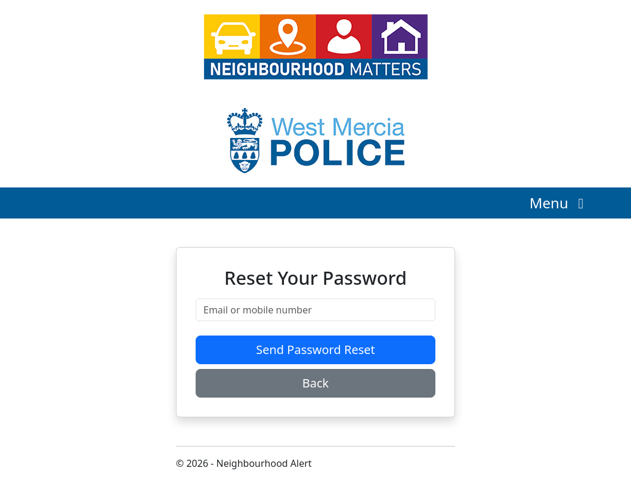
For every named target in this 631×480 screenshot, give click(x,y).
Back (315, 383)
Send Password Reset (315, 349)
